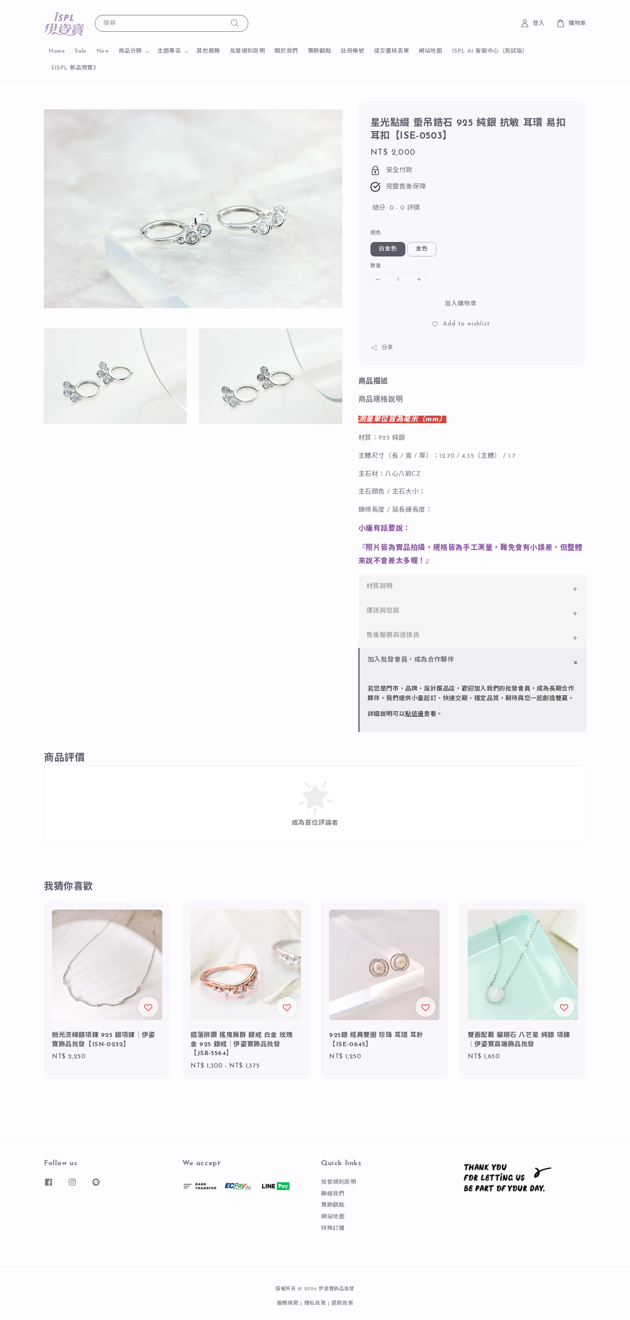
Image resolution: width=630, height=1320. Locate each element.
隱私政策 (315, 1303)
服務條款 (288, 1303)
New (102, 51)
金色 (422, 249)
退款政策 (342, 1303)
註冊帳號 (352, 51)
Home (57, 51)
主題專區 (169, 51)
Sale (80, 51)
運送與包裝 (383, 611)
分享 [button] (381, 347)
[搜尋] (235, 23)
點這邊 (414, 714)
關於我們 (286, 51)
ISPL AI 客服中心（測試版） (490, 51)
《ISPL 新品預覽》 (74, 68)
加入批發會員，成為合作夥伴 (411, 660)
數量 (375, 266)
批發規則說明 (247, 51)
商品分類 (130, 51)
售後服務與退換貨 (393, 635)
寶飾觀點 (319, 51)
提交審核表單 (391, 51)
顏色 (375, 233)
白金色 (388, 249)
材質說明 (379, 586)
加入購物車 (461, 304)
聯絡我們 (332, 1194)
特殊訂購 (332, 1229)
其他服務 (208, 51)
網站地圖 (430, 51)
